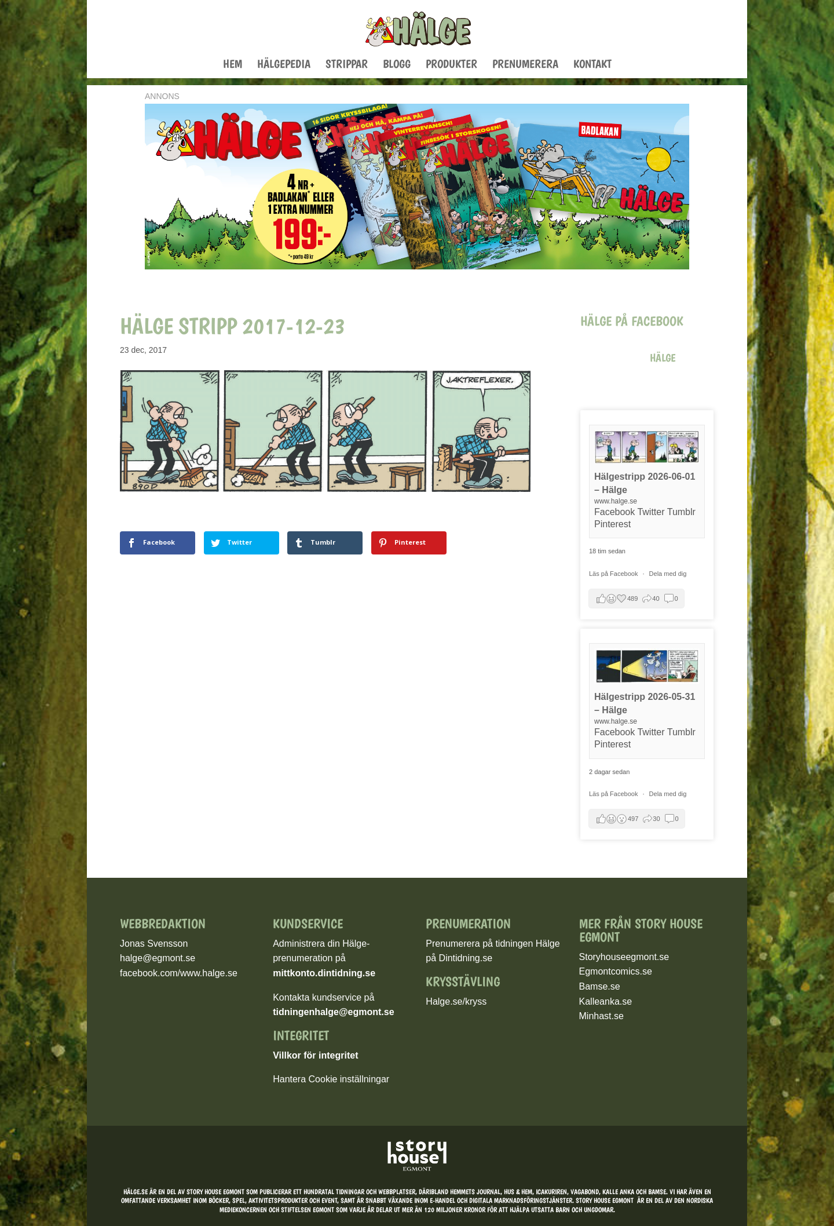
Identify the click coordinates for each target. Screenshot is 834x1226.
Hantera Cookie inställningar (331, 1079)
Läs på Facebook (614, 573)
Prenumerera (525, 65)
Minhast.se (601, 1016)
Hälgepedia (283, 65)
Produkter (451, 65)
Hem (232, 65)
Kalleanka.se (605, 1001)
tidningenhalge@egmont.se (333, 1012)
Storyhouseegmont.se (624, 957)
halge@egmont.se (157, 958)
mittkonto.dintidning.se (324, 973)
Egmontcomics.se (615, 971)
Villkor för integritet (315, 1055)
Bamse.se (599, 986)
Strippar (346, 65)
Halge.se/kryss (456, 1001)
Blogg (397, 65)
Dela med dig (668, 573)
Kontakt (592, 65)
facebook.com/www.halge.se (178, 973)
